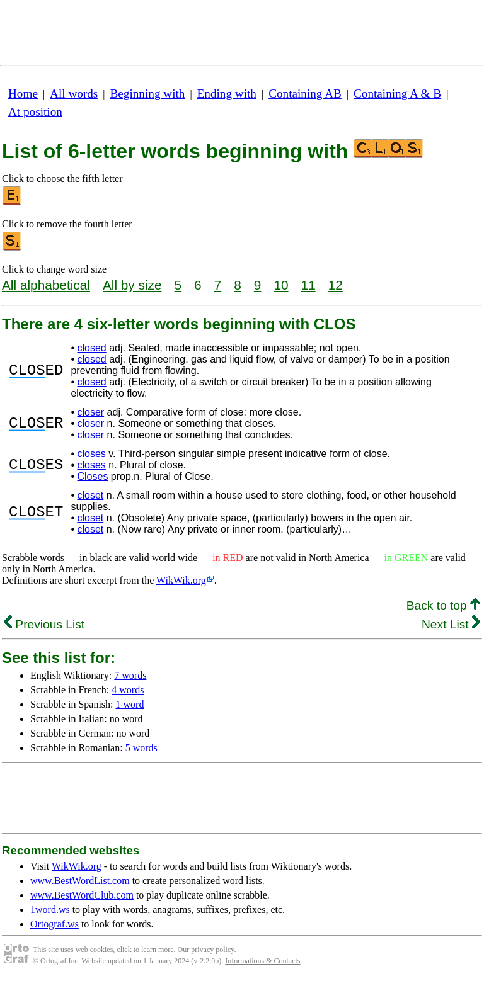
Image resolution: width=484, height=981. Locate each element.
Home (23, 93)
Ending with (226, 93)
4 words (128, 689)
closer (90, 412)
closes (91, 453)
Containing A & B (397, 93)
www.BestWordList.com (80, 880)
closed (91, 348)
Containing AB (305, 93)
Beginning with (147, 93)
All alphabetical (46, 285)
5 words (141, 747)
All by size (132, 285)
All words (74, 93)
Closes (92, 476)
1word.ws (50, 909)
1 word (130, 704)
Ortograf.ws (54, 924)
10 (281, 285)
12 (335, 285)
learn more (157, 949)
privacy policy (212, 949)
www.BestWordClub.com (82, 895)
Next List (451, 624)
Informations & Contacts (262, 960)
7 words (130, 675)
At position (35, 111)
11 (308, 285)
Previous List (44, 624)
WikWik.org (181, 580)
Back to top (443, 605)
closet (90, 495)
